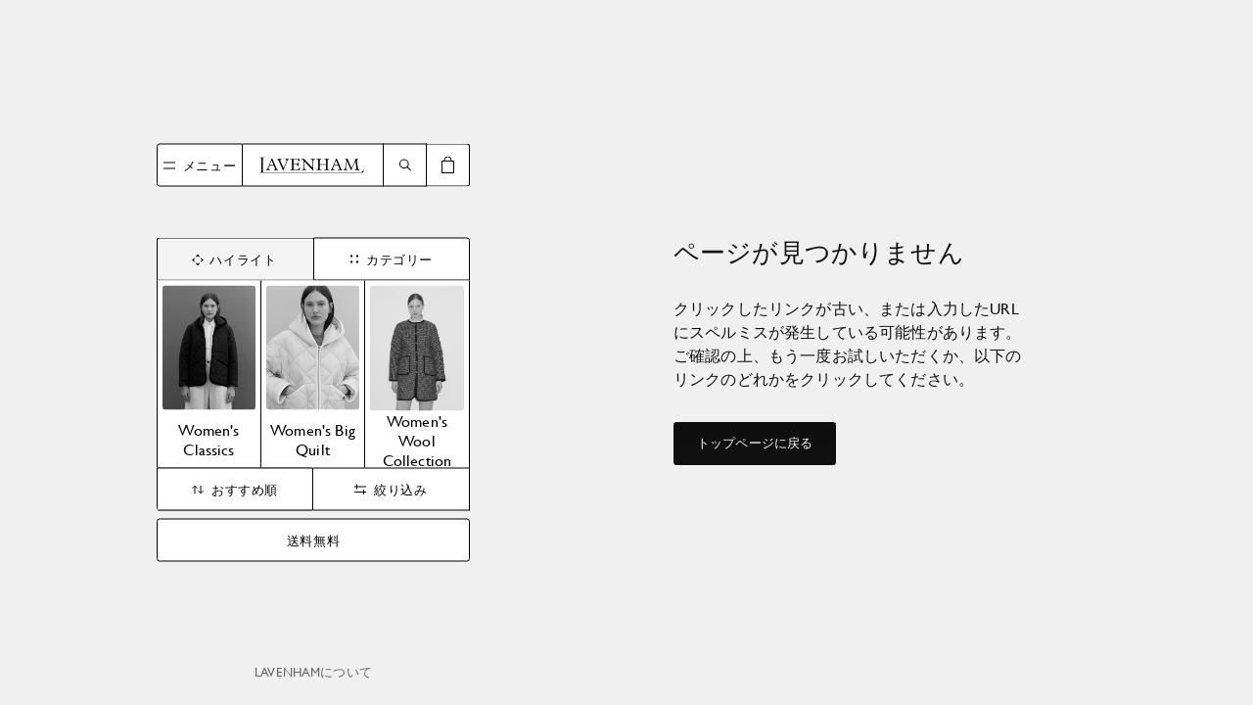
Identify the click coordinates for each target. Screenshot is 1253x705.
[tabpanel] (313, 374)
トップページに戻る (754, 442)
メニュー (210, 164)
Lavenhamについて (313, 672)
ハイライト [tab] (235, 258)
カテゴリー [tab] (391, 258)
